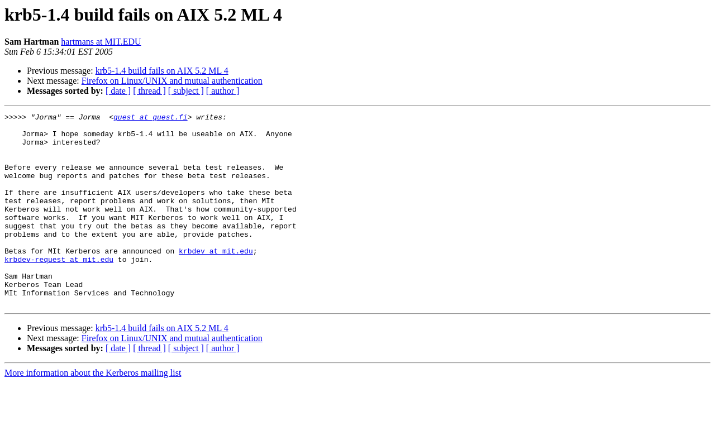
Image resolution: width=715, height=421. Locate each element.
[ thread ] (149, 90)
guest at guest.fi (150, 118)
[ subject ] (186, 90)
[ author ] (223, 90)
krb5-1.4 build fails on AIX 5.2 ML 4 (162, 70)
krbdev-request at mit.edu (58, 289)
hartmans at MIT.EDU (101, 41)
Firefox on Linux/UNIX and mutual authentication (172, 80)
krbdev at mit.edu (216, 279)
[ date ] (118, 90)
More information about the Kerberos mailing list (92, 411)
